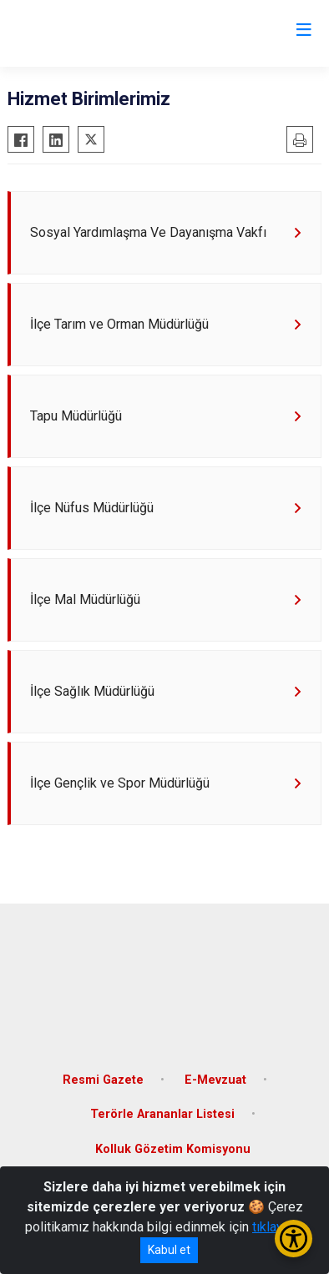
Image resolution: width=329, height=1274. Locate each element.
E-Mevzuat (215, 1080)
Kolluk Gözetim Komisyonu (173, 1149)
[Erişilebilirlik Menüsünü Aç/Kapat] (293, 1238)
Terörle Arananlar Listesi (162, 1114)
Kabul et (169, 1249)
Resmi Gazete (103, 1080)
